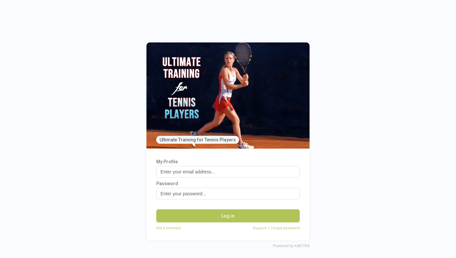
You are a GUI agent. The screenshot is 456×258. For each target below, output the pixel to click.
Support (259, 228)
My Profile (167, 161)
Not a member (168, 228)
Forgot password (285, 228)
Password (167, 183)
